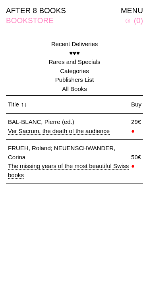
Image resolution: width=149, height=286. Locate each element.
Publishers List (74, 79)
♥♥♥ (74, 53)
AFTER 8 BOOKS (36, 10)
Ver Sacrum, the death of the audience (59, 131)
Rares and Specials (74, 61)
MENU (132, 10)
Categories (74, 71)
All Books (74, 88)
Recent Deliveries (74, 44)
